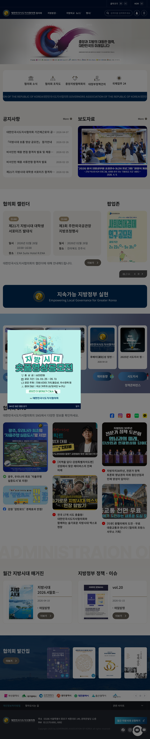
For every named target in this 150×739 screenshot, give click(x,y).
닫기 (77, 406)
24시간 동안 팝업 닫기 (18, 406)
